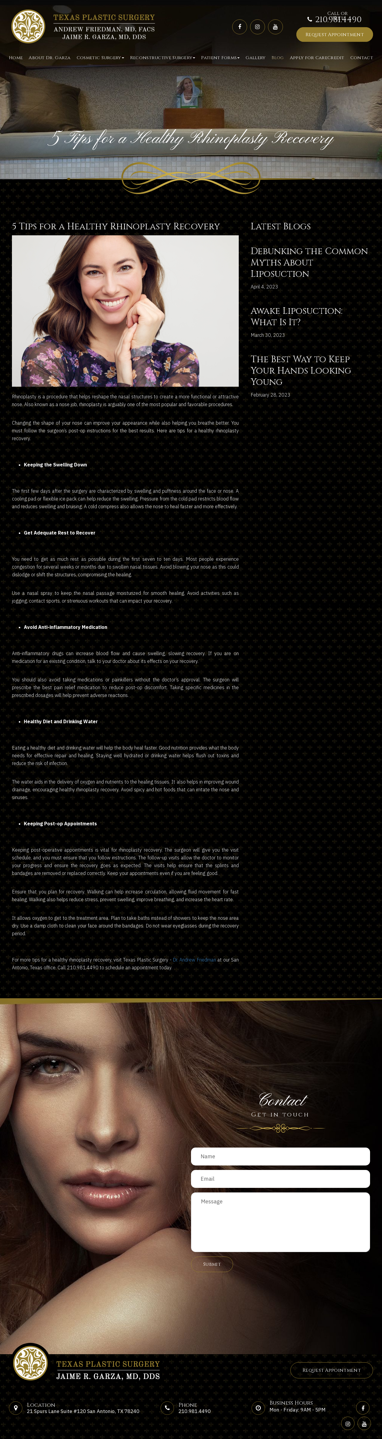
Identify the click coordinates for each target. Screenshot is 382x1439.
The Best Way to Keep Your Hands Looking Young (301, 371)
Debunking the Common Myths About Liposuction (309, 262)
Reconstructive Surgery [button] (162, 58)
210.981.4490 (338, 20)
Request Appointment (335, 34)
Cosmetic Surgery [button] (100, 58)
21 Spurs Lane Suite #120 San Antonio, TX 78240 (83, 1411)
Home (16, 58)
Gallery (255, 58)
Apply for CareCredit (317, 58)
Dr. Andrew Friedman (194, 960)
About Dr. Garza (50, 58)
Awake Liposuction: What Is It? (297, 316)
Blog (278, 58)
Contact (361, 58)
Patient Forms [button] (220, 58)
